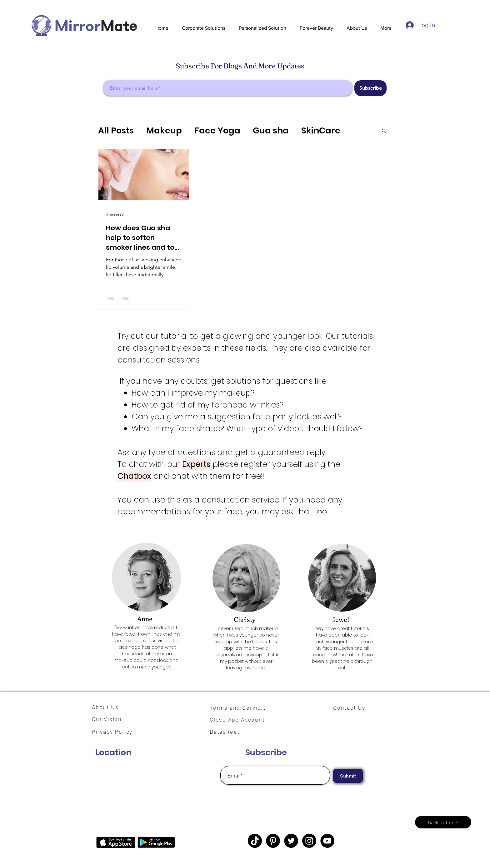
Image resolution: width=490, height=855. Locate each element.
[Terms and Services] (239, 707)
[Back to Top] (443, 822)
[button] (203, 25)
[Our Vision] (109, 718)
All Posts (116, 130)
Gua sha (271, 130)
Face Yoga (217, 130)
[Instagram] (309, 841)
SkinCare (320, 130)
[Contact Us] (352, 707)
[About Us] (107, 707)
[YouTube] (327, 841)
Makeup (164, 130)
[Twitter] (291, 841)
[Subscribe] (370, 88)
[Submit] (348, 776)
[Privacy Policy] (115, 731)
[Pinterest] (273, 841)
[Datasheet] (228, 731)
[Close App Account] (241, 719)
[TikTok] (255, 841)
